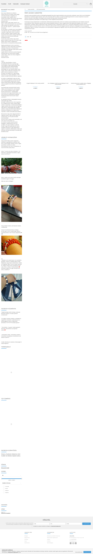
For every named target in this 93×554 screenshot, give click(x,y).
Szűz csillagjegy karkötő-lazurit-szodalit (80, 299)
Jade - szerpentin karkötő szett (81, 367)
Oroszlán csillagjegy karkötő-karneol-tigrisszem (58, 299)
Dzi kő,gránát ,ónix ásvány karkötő (81, 131)
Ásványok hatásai (25, 4)
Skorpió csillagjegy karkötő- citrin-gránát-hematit (81, 435)
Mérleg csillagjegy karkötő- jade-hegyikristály (58, 434)
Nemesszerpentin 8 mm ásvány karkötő (35, 367)
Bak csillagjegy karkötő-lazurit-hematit (35, 468)
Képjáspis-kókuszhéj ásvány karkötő (81, 165)
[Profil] (9, 4)
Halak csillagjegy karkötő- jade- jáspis (58, 468)
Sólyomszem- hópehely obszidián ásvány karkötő (81, 469)
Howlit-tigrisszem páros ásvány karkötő (35, 502)
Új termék (7, 486)
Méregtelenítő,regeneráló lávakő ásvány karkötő (81, 63)
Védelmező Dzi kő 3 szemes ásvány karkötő (35, 97)
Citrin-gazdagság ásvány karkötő (58, 198)
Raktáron (7, 490)
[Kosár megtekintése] (4, 4)
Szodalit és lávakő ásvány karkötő (58, 97)
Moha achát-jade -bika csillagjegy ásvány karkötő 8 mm (58, 64)
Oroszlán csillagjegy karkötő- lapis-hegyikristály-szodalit (35, 435)
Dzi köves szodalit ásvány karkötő (81, 97)
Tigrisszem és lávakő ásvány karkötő (81, 232)
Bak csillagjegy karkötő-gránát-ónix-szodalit (35, 333)
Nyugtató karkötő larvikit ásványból (35, 131)
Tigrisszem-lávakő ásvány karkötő (35, 232)
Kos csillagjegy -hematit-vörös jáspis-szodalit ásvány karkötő (35, 536)
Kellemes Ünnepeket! (5, 513)
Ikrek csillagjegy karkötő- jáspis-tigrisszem (81, 502)
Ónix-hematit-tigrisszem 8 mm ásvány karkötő (35, 401)
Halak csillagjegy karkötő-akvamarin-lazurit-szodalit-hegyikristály (58, 334)
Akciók (6, 488)
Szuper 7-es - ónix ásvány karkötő (81, 198)
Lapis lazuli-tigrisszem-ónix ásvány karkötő (58, 266)
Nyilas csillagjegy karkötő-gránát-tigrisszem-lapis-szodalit (58, 401)
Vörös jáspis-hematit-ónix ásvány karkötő (81, 535)
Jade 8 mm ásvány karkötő (58, 367)
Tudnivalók (16, 4)
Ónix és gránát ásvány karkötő (58, 165)
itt (21, 342)
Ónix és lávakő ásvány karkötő (35, 266)
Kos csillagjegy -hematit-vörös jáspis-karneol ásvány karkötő (81, 401)
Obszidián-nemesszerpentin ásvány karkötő (35, 198)
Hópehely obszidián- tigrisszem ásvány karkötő (81, 266)
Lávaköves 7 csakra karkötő (35, 63)
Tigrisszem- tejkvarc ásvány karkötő (35, 299)
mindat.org (8, 102)
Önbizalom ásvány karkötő (35, 165)
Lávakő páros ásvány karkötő (58, 535)
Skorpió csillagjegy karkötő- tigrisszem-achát (58, 502)
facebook (8, 454)
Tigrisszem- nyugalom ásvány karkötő (58, 232)
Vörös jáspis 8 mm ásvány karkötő (81, 333)
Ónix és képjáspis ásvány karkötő (58, 131)
